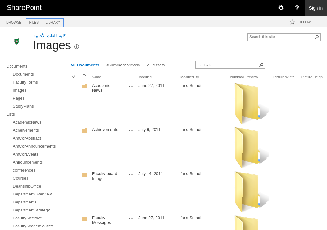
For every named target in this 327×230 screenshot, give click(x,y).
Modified (145, 77)
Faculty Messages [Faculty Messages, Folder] (101, 220)
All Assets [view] (156, 65)
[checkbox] (74, 77)
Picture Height (312, 77)
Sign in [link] (316, 8)
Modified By (189, 77)
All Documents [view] (84, 65)
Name (96, 77)
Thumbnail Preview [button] (243, 77)
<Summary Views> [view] (123, 65)
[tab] (14, 21)
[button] (316, 37)
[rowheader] (75, 103)
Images (52, 45)
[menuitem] (281, 8)
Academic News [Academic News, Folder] (101, 88)
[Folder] (84, 87)
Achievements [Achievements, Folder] (105, 129)
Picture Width (283, 77)
